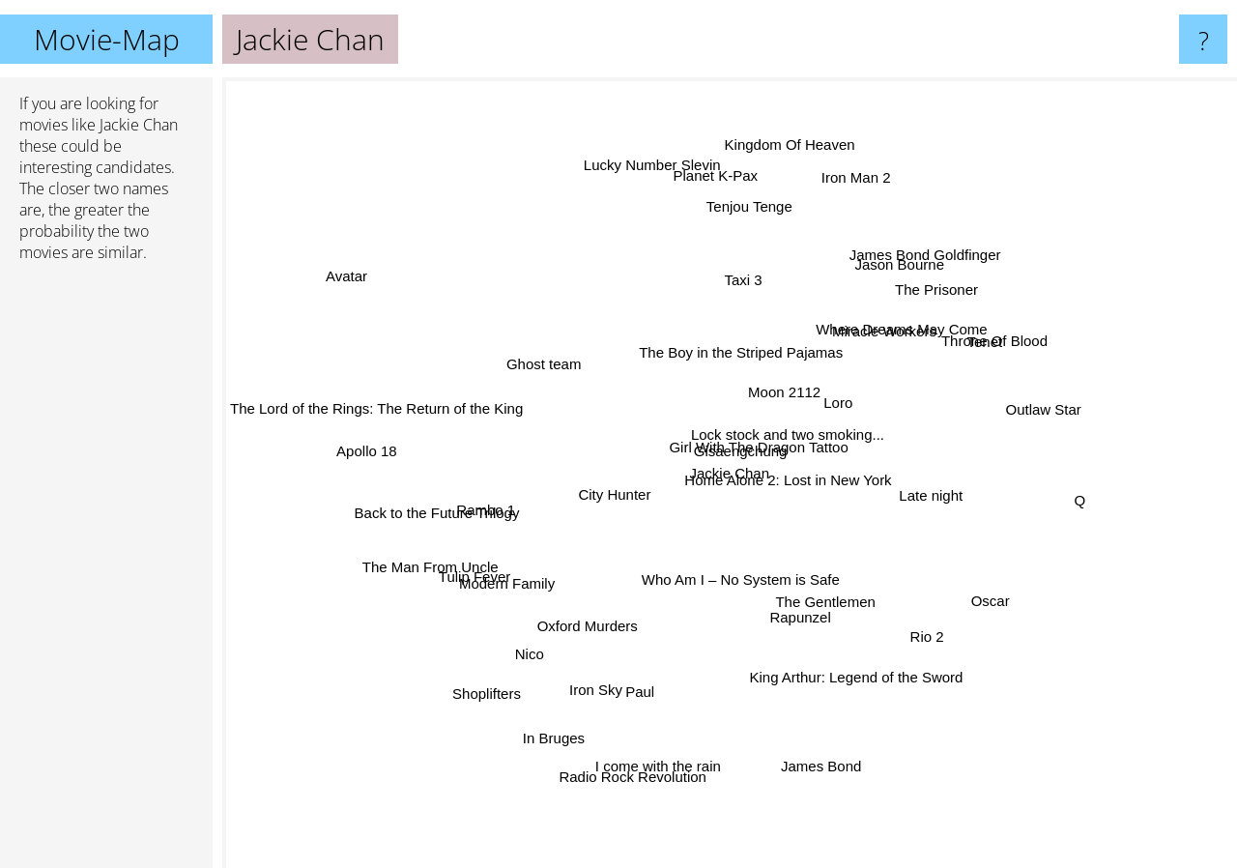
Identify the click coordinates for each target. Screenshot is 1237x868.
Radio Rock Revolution (647, 733)
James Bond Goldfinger (895, 285)
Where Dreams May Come (876, 349)
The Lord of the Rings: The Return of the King (376, 412)
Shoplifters (510, 670)
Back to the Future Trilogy (461, 505)
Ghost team (557, 379)
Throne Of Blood (970, 347)
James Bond (808, 729)
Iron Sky (608, 672)
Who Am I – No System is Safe (735, 595)
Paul (652, 665)
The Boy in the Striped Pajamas (748, 349)
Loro (810, 399)
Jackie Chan (730, 473)
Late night (959, 490)
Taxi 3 (735, 298)
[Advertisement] (106, 573)
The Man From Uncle (440, 548)
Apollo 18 (392, 444)
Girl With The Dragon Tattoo (746, 451)
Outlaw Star (996, 435)
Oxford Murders (583, 632)
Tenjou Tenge (734, 229)
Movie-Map (107, 39)
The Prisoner (907, 317)
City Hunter (608, 494)
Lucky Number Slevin (651, 185)
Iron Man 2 (840, 215)
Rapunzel (786, 595)
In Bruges (554, 726)
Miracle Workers (869, 365)
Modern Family (539, 566)
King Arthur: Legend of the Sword (875, 666)
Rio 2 (899, 612)
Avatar (328, 253)
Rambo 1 (504, 502)
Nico (540, 631)
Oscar (980, 588)
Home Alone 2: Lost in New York (856, 506)
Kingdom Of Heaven (778, 171)
